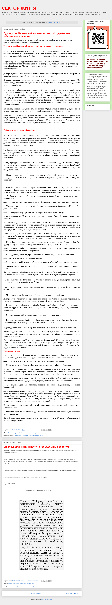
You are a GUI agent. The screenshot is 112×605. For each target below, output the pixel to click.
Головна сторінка (35, 593)
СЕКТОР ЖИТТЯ (19, 8)
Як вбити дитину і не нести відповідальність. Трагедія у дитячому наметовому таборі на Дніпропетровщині (97, 63)
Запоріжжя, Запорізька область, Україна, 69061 (29, 435)
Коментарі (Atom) (46, 599)
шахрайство (30, 583)
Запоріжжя (11, 433)
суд (35, 433)
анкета (10, 583)
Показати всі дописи (54, 22)
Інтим (21, 583)
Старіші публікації (73, 593)
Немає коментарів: (33, 430)
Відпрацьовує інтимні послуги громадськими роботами (37, 446)
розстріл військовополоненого (24, 433)
